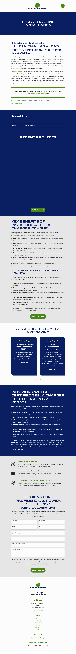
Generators (38, 627)
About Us (38, 621)
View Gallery (38, 210)
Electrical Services (38, 623)
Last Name (42, 521)
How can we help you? (17, 549)
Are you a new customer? (18, 544)
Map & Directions (38, 610)
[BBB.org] (44, 638)
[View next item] (40, 205)
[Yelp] (40, 638)
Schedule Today (38, 317)
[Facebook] (36, 638)
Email (40, 526)
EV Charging (38, 625)
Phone (13, 526)
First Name (14, 521)
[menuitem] (38, 122)
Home (38, 618)
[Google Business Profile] (32, 638)
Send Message (38, 570)
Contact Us (38, 630)
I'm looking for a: (16, 538)
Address (14, 532)
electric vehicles (17, 72)
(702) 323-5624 (38, 595)
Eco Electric (16, 57)
